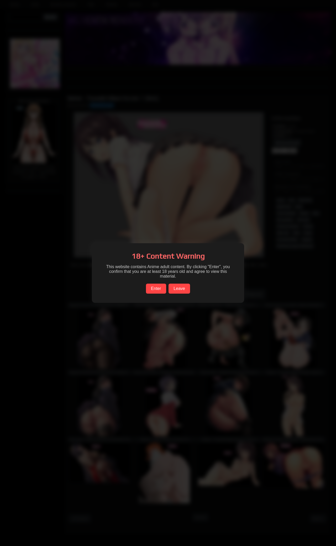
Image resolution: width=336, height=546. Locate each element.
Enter (156, 288)
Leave (179, 288)
